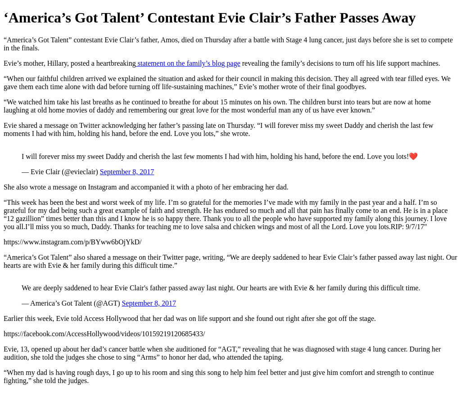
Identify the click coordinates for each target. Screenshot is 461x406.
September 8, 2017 (127, 172)
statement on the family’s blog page (188, 63)
